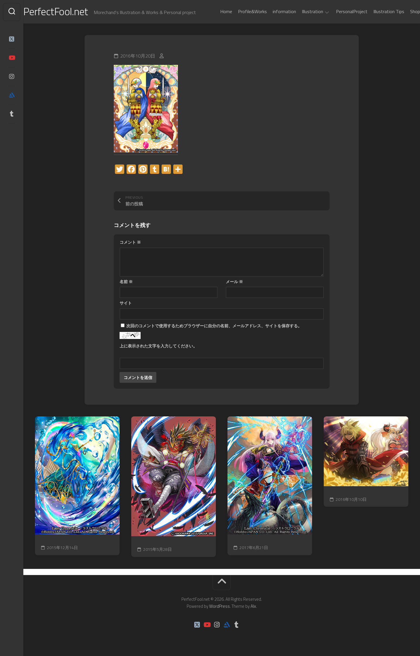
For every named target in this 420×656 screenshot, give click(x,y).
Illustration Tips (377, 11)
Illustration (301, 11)
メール (234, 282)
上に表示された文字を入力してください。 (158, 346)
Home (214, 11)
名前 (126, 282)
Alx (253, 606)
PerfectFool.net (68, 12)
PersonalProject (340, 11)
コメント (130, 243)
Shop (403, 11)
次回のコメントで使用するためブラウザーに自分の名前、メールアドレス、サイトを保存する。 (214, 326)
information (272, 11)
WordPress (219, 606)
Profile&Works (240, 11)
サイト (126, 304)
